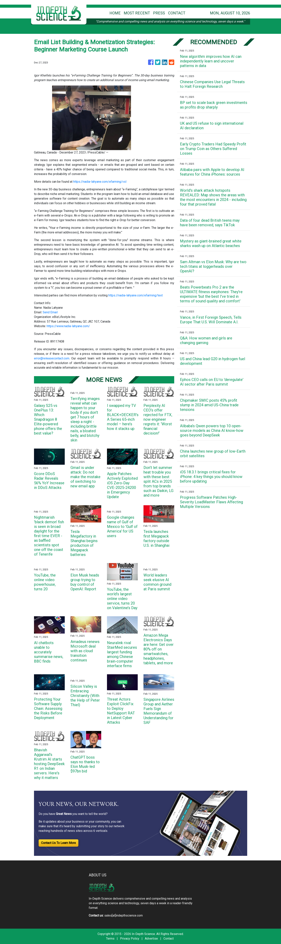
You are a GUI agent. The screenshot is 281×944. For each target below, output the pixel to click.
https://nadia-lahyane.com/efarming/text (135, 295)
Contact (168, 938)
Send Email (50, 312)
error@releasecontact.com (51, 358)
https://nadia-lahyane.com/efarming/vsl (99, 181)
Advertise (151, 938)
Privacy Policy (129, 938)
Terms (110, 938)
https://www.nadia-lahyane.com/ (68, 326)
